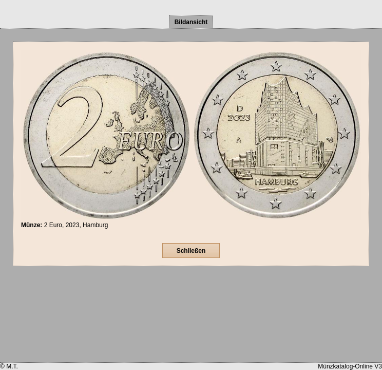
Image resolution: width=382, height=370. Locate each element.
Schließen (191, 250)
